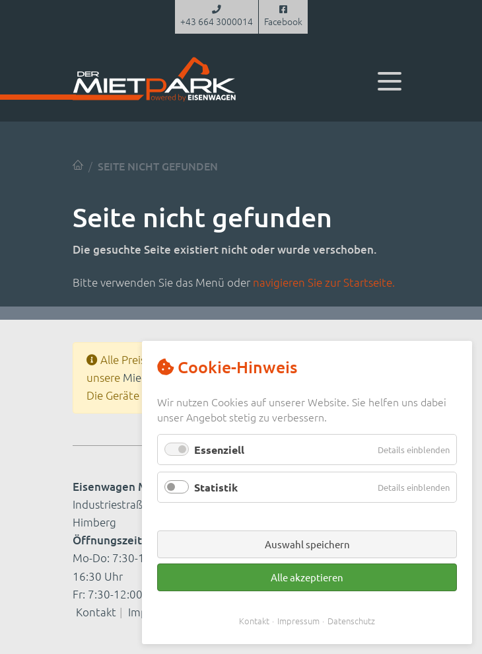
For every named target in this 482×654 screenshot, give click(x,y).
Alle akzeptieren (307, 577)
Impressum (298, 620)
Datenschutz (351, 620)
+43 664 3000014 (216, 16)
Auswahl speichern (307, 544)
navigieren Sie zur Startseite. (324, 282)
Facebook (283, 16)
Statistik (216, 487)
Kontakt (96, 611)
